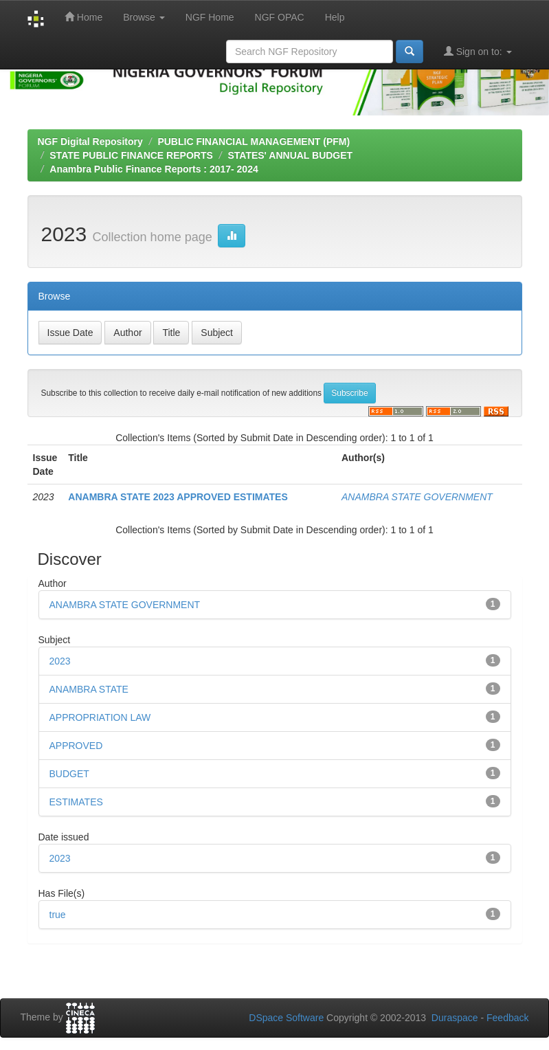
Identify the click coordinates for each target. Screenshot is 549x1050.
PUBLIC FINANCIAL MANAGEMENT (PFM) (253, 141)
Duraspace (455, 1017)
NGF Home (210, 17)
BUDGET (69, 773)
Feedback (507, 1017)
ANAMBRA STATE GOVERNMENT (417, 496)
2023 (60, 661)
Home (83, 17)
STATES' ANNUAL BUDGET (289, 155)
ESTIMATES (76, 801)
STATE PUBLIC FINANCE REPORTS (131, 155)
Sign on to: (478, 51)
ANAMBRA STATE (88, 689)
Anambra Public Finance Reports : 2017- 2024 (153, 169)
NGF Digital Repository (90, 141)
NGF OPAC (279, 17)
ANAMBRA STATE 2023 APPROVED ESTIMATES (177, 496)
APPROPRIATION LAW (100, 717)
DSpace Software (286, 1017)
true (57, 914)
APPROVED (76, 745)
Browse (144, 17)
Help (335, 17)
